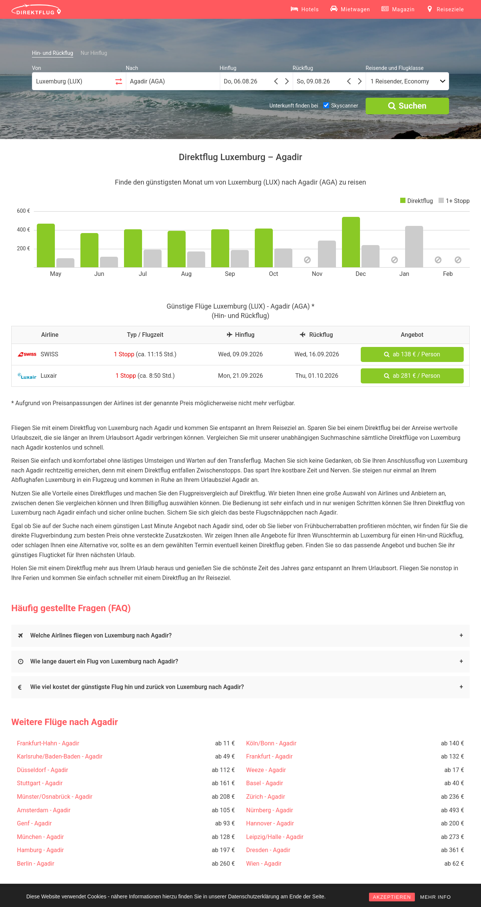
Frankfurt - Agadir (269, 756)
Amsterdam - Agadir (43, 810)
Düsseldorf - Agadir (42, 770)
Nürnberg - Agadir (269, 810)
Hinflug (228, 68)
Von (36, 68)
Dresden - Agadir (268, 850)
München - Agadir (40, 836)
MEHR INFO (435, 897)
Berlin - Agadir (35, 863)
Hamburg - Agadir (40, 850)
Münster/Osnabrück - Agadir (54, 796)
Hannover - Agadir (270, 823)
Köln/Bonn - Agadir (271, 743)
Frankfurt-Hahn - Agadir (48, 743)
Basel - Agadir (264, 783)
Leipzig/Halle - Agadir (274, 836)
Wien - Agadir (263, 863)
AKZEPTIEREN (392, 897)
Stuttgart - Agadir (40, 783)
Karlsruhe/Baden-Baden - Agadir (60, 756)
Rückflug (303, 68)
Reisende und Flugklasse (395, 68)
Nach (132, 68)
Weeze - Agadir (266, 770)
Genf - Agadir (34, 823)
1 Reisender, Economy (400, 81)
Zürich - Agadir (265, 796)
